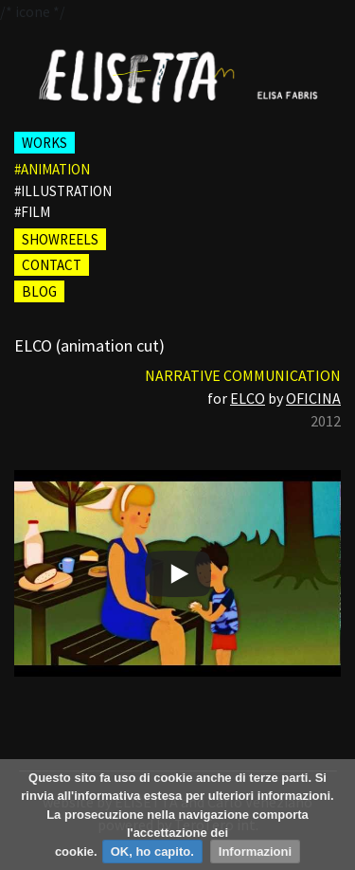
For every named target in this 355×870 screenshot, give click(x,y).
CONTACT (51, 265)
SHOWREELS (60, 239)
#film (32, 212)
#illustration (63, 191)
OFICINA (313, 398)
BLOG (39, 291)
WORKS (44, 143)
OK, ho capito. (152, 851)
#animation (52, 169)
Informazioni (255, 851)
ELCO (247, 398)
